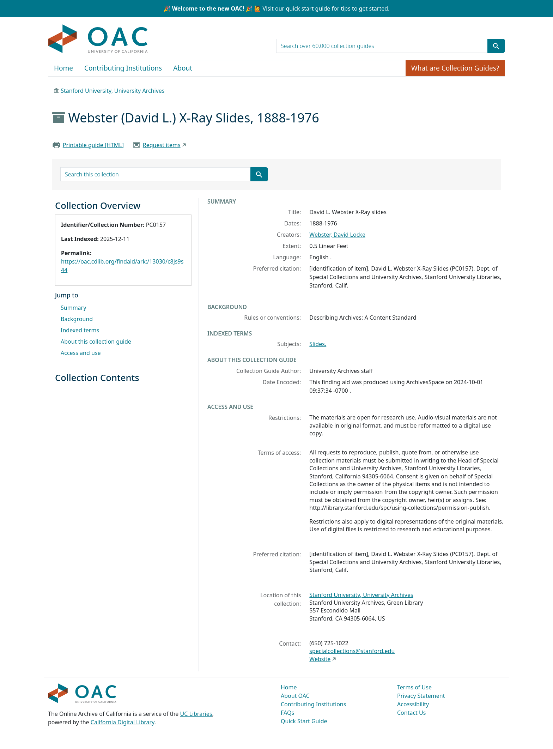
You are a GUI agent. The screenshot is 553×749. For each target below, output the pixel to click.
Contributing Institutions (123, 68)
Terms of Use (414, 687)
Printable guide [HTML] (93, 145)
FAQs (287, 713)
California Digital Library (122, 722)
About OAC (295, 696)
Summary (73, 308)
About (182, 68)
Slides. (317, 344)
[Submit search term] (496, 46)
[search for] (382, 46)
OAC (98, 39)
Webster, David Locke (337, 234)
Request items (162, 145)
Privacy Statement (421, 696)
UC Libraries (196, 714)
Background (77, 319)
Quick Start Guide (304, 721)
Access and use (81, 353)
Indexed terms (80, 330)
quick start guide (308, 8)
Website (319, 659)
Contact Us (411, 713)
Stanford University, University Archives (112, 91)
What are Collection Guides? (455, 68)
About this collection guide (96, 341)
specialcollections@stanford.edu (352, 651)
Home (63, 68)
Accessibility (413, 704)
